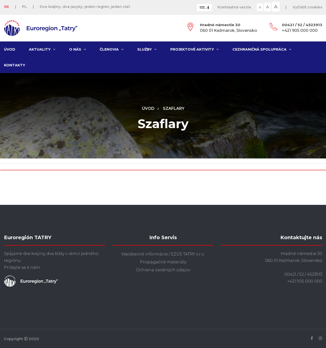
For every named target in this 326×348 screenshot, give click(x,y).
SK (6, 6)
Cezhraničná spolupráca (261, 49)
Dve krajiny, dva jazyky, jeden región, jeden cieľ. (85, 6)
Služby (147, 49)
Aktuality (42, 49)
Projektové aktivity (194, 49)
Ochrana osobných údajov (163, 270)
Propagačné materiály (163, 262)
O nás (77, 49)
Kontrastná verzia (234, 7)
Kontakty (14, 65)
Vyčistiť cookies (307, 7)
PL (24, 6)
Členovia (112, 49)
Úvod (9, 49)
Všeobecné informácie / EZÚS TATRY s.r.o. (163, 254)
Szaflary (173, 108)
